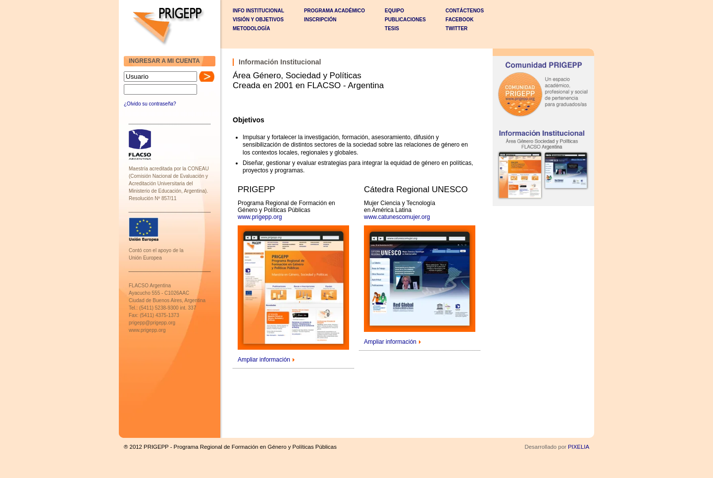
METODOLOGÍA (251, 28)
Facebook (460, 19)
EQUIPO (394, 10)
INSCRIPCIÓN (320, 19)
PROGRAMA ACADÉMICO (334, 10)
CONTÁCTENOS (465, 10)
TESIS (392, 28)
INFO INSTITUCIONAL (258, 10)
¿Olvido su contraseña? (150, 103)
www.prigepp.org (260, 216)
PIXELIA (578, 447)
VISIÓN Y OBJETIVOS (258, 19)
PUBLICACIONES (405, 19)
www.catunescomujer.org (397, 216)
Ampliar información (264, 359)
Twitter (456, 28)
